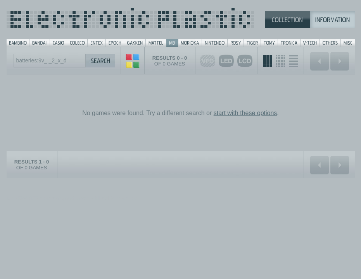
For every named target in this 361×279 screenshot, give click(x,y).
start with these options (245, 113)
